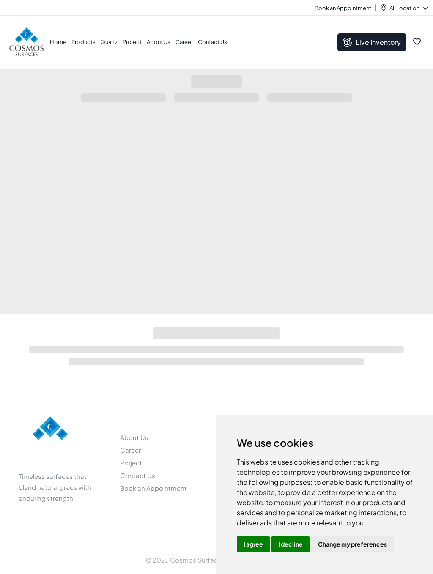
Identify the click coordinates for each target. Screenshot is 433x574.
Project (132, 41)
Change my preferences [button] (352, 544)
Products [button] (83, 41)
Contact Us (212, 41)
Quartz (109, 41)
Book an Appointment (343, 8)
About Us (134, 437)
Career (184, 41)
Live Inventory (372, 42)
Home (58, 41)
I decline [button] (290, 544)
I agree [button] (253, 544)
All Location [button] (408, 8)
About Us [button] (158, 41)
